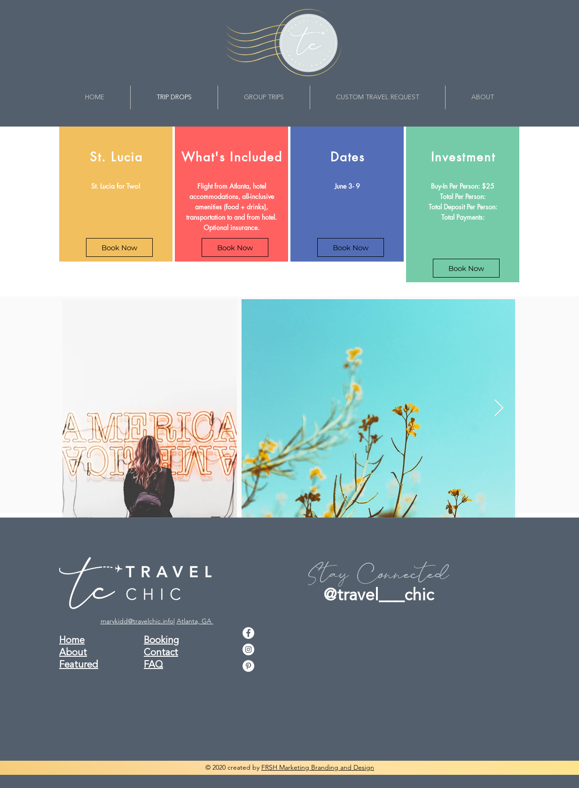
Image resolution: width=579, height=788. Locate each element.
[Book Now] (119, 247)
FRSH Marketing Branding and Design (317, 767)
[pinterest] (248, 666)
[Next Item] (498, 408)
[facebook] (248, 633)
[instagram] (248, 649)
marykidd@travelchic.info (137, 621)
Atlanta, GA (195, 621)
